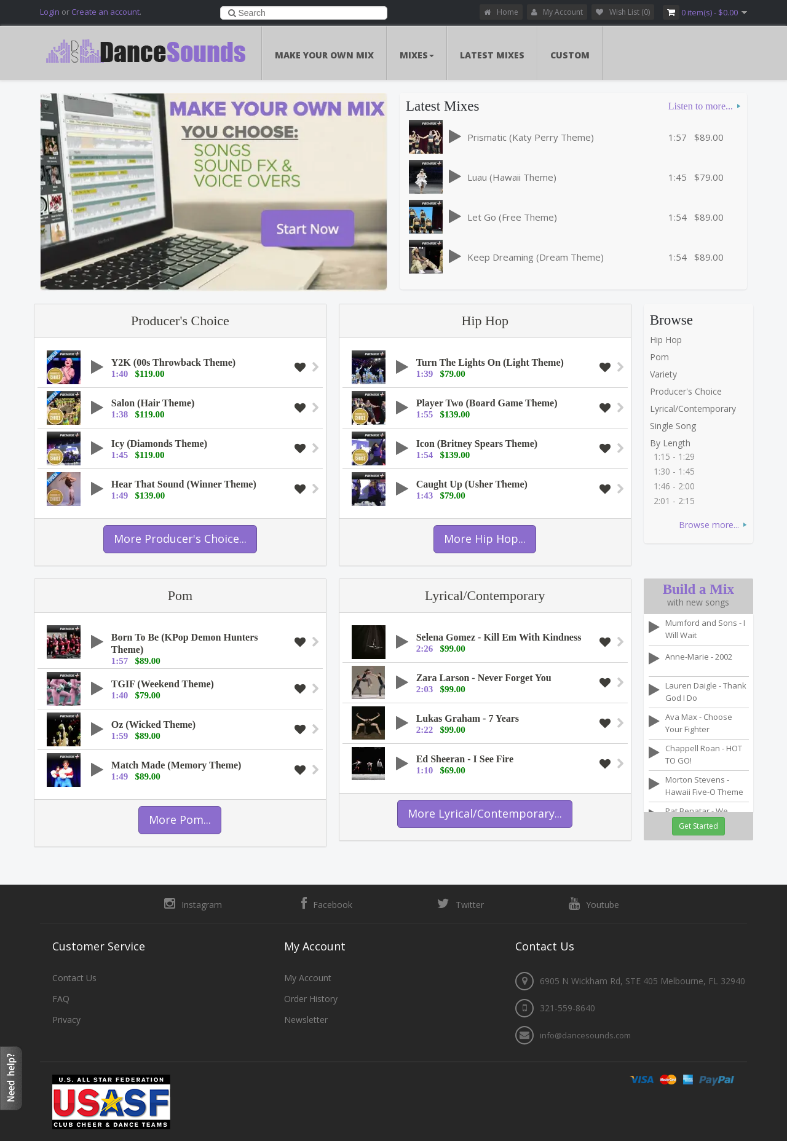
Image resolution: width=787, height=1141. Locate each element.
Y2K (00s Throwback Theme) (173, 362)
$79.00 (709, 177)
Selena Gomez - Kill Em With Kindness (499, 637)
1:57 (677, 137)
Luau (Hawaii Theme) (511, 177)
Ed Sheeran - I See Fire (464, 759)
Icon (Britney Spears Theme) (476, 443)
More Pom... (180, 819)
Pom (659, 357)
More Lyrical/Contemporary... (485, 813)
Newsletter (306, 1019)
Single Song (673, 426)
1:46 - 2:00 (674, 486)
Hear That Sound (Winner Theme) (183, 484)
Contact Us (74, 977)
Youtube (594, 903)
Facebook (326, 903)
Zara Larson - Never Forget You (484, 678)
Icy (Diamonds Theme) (159, 443)
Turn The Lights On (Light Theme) (490, 362)
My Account (557, 12)
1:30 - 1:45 (674, 471)
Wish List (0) (623, 12)
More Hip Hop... (485, 538)
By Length (670, 443)
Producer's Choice (180, 320)
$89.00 (709, 137)
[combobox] (304, 13)
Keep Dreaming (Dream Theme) (535, 257)
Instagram (193, 903)
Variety (663, 374)
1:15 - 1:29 (674, 456)
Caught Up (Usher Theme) (472, 484)
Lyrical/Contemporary (693, 408)
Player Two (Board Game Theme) (487, 403)
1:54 (677, 217)
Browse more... (709, 525)
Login (50, 11)
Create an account (105, 11)
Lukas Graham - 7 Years (467, 718)
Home (501, 12)
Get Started (698, 826)
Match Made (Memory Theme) (176, 765)
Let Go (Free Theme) (512, 217)
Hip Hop (485, 320)
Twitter (460, 903)
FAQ (60, 998)
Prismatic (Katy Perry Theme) (530, 137)
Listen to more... (700, 106)
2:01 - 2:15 (674, 501)
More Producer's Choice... (180, 538)
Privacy (66, 1019)
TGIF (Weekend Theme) (162, 684)
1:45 (677, 177)
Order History (311, 998)
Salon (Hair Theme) (152, 403)
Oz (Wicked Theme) (153, 724)
